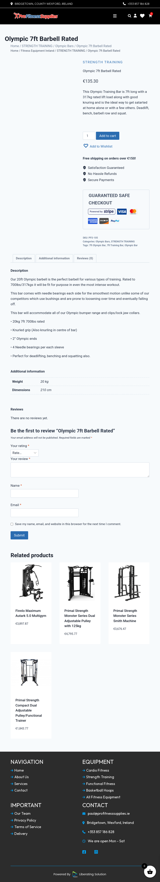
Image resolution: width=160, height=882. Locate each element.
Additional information (54, 258)
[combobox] (116, 102)
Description (24, 258)
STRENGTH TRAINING (37, 46)
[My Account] (135, 16)
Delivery (19, 833)
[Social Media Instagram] (96, 852)
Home (15, 46)
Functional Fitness (99, 783)
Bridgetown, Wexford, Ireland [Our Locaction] (108, 822)
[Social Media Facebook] (84, 852)
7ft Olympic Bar (97, 245)
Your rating (20, 445)
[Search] (129, 16)
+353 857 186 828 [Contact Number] (138, 4)
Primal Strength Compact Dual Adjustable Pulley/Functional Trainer (29, 710)
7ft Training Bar (115, 245)
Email (16, 505)
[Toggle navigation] (115, 16)
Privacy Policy (23, 820)
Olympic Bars (64, 46)
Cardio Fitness (95, 770)
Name (16, 485)
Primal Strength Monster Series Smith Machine (125, 615)
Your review (20, 458)
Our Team (21, 813)
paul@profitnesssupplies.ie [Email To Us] (106, 813)
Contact (19, 790)
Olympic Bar (131, 245)
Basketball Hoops (98, 790)
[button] (98, 145)
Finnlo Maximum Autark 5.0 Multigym (31, 612)
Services (19, 783)
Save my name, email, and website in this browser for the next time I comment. (68, 523)
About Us (20, 776)
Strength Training (98, 776)
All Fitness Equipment (101, 797)
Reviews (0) (85, 258)
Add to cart (107, 135)
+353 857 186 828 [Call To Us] (98, 831)
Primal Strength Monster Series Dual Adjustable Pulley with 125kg (79, 618)
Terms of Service (26, 827)
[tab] (24, 258)
